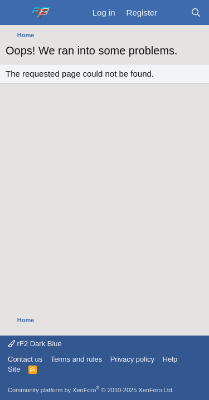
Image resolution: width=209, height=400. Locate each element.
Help (170, 359)
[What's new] (173, 12)
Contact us (25, 359)
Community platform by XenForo (91, 390)
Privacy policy (132, 359)
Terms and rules (76, 359)
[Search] (196, 12)
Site (14, 369)
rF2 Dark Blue (35, 343)
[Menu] (15, 13)
